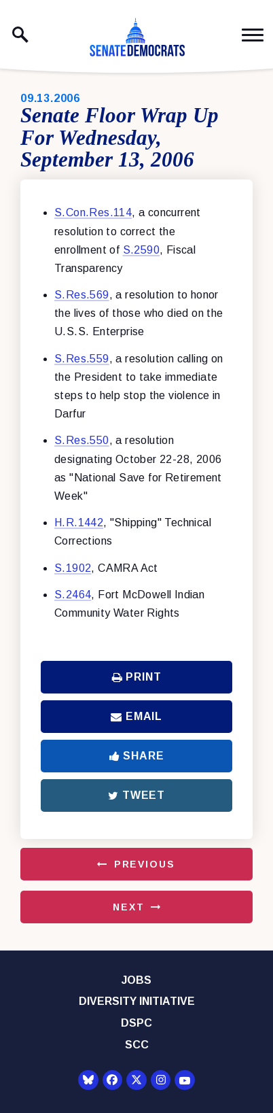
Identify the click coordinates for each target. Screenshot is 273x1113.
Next (128, 907)
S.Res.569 (81, 295)
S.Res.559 (81, 358)
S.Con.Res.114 (93, 212)
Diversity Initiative (137, 1001)
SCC (137, 1044)
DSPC (136, 1023)
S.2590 (141, 250)
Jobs (136, 980)
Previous (144, 864)
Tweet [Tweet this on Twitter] (136, 795)
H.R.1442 (78, 522)
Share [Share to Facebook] (136, 755)
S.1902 (72, 568)
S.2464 (72, 594)
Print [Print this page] (137, 677)
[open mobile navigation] (253, 35)
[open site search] (20, 35)
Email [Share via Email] (136, 716)
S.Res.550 (81, 440)
